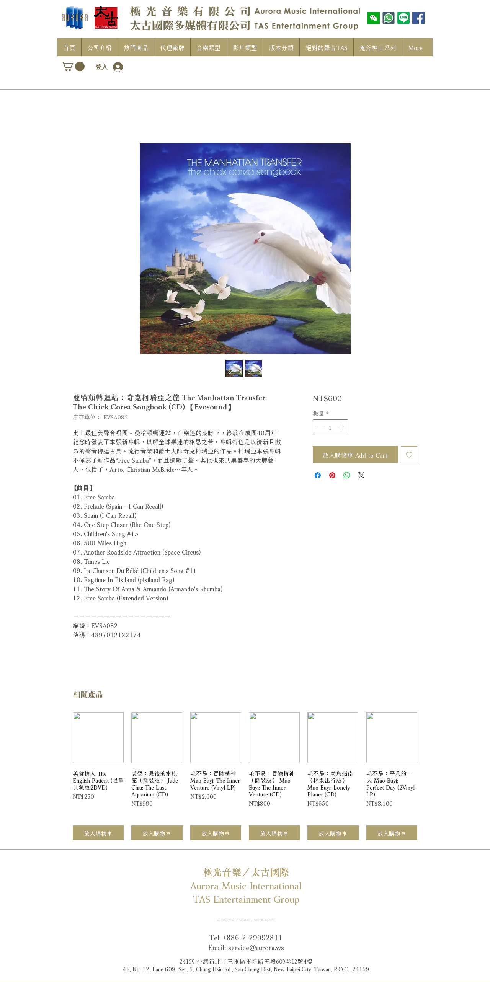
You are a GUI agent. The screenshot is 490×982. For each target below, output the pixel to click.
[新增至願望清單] (409, 454)
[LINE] (403, 18)
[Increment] (341, 427)
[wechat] (374, 18)
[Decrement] (319, 427)
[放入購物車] (98, 832)
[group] (245, 776)
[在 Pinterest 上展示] (332, 475)
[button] (73, 66)
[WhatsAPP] (388, 18)
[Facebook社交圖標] (418, 18)
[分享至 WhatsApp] (346, 475)
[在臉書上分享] (317, 475)
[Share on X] (361, 475)
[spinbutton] (330, 427)
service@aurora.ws (256, 946)
